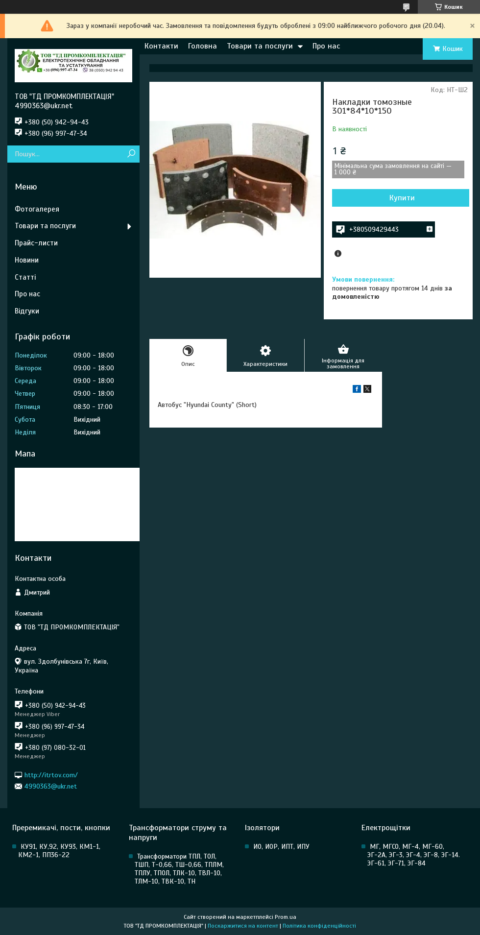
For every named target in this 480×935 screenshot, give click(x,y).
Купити (402, 198)
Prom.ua (285, 916)
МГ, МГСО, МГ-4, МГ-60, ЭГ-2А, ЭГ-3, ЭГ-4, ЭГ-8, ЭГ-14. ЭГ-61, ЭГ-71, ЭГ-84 (413, 854)
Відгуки (27, 311)
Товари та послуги (260, 46)
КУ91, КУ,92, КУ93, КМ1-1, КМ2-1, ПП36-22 (59, 850)
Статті (25, 277)
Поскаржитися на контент (243, 925)
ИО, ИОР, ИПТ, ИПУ (281, 846)
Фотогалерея (37, 209)
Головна (202, 46)
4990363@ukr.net (50, 786)
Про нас (326, 46)
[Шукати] (131, 154)
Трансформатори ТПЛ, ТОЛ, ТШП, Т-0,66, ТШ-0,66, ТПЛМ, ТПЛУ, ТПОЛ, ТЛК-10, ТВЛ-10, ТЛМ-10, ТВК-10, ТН (179, 869)
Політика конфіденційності (319, 925)
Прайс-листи (36, 243)
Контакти (161, 46)
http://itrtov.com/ (51, 774)
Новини (27, 260)
